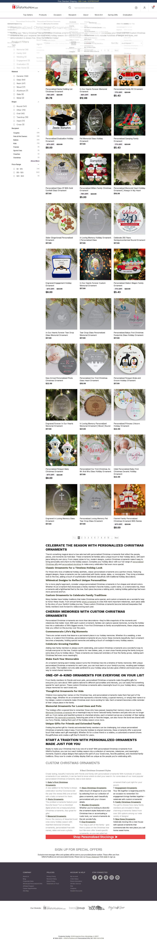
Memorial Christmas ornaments (59, 713)
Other (21, 110)
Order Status (74, 879)
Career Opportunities (30, 888)
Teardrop (22, 117)
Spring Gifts (113, 15)
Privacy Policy (51, 876)
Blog (24, 879)
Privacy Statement (92, 857)
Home (12, 21)
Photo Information (76, 881)
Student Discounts (76, 891)
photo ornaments (89, 602)
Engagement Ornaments (126, 788)
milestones (93, 33)
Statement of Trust (53, 883)
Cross (20, 124)
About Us (26, 876)
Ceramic (22, 76)
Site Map (26, 891)
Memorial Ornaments (57, 816)
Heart (21, 121)
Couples (26, 132)
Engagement (23, 60)
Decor (85, 15)
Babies (26, 139)
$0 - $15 (20, 169)
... (111, 50)
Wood (21, 87)
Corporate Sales (28, 881)
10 (108, 50)
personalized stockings (71, 564)
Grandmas (26, 157)
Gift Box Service (75, 883)
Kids (26, 143)
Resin (21, 83)
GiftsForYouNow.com (71, 938)
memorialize (106, 33)
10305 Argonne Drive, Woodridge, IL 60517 (85, 936)
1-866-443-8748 (98, 938)
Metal (20, 98)
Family (21, 53)
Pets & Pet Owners (26, 136)
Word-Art (99, 15)
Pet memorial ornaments (65, 717)
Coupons (73, 888)
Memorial (22, 50)
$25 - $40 (20, 176)
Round (22, 106)
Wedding (22, 57)
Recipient (72, 15)
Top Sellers (28, 15)
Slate (20, 94)
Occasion (57, 15)
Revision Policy (52, 879)
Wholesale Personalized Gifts (32, 883)
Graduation (127, 15)
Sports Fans (26, 150)
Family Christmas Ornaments (128, 802)
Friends (26, 146)
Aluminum (22, 91)
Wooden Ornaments (90, 805)
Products (43, 15)
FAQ (71, 886)
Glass (21, 80)
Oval (21, 114)
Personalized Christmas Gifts (25, 21)
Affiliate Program (28, 886)
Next (116, 50)
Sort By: (114, 43)
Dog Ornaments (88, 822)
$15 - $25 (20, 172)
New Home (23, 68)
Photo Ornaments (55, 799)
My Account (74, 876)
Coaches (26, 154)
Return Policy (51, 881)
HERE (106, 857)
